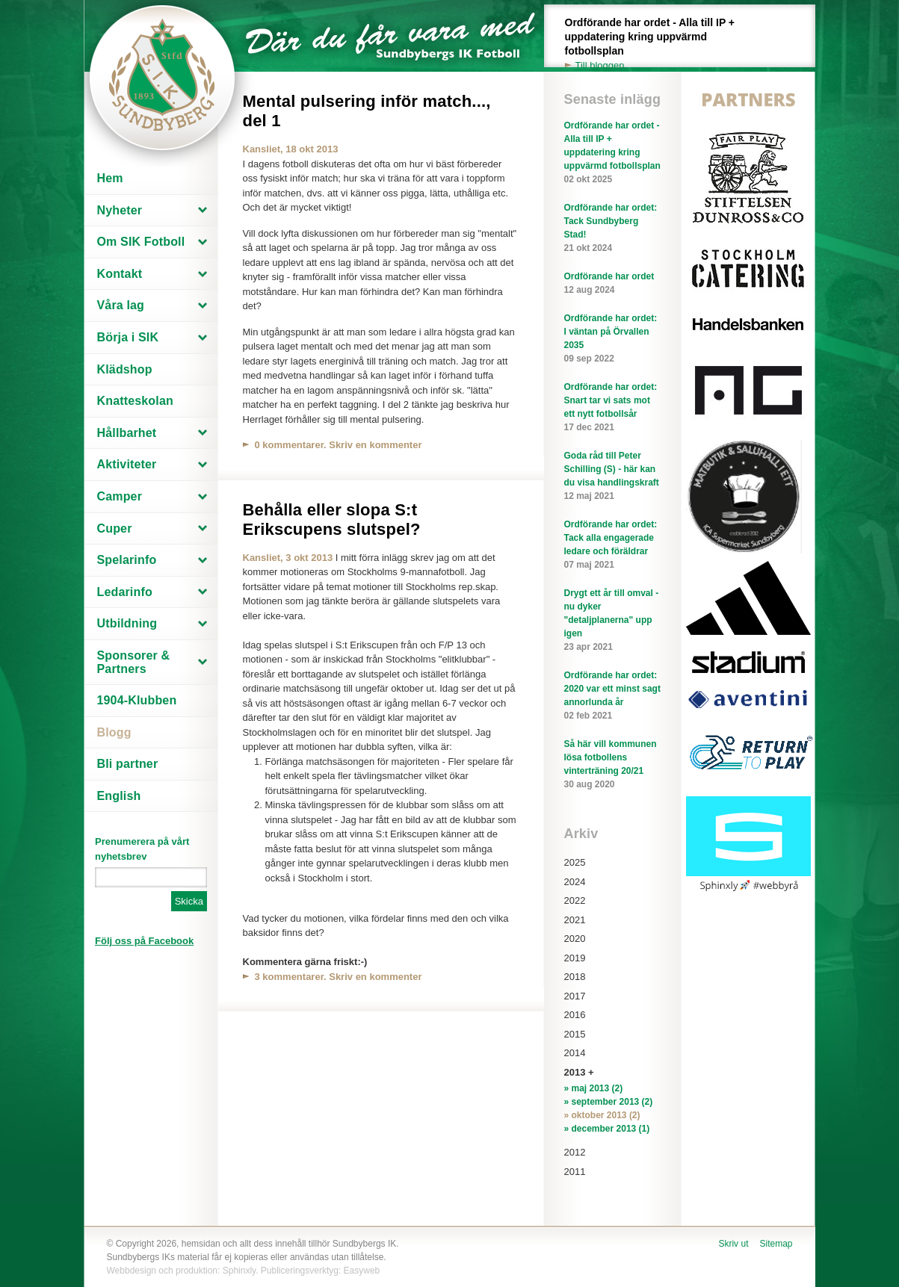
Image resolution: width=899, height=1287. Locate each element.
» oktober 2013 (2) (602, 1115)
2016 (575, 1014)
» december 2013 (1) (607, 1128)
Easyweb (362, 1270)
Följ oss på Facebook (144, 940)
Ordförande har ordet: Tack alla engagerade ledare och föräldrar (612, 545)
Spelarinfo (127, 559)
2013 (575, 1072)
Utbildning (127, 623)
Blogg (114, 732)
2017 (575, 996)
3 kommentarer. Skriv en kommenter (338, 976)
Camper (120, 496)
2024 (575, 881)
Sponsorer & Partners (133, 662)
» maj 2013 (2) (593, 1088)
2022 (575, 900)
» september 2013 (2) (608, 1102)
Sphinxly (239, 1270)
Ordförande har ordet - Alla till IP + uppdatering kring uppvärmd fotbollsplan (658, 44)
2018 (575, 976)
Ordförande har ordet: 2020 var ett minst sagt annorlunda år (612, 696)
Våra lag (121, 305)
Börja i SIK (128, 337)
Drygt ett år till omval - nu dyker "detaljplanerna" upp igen (612, 621)
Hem (110, 178)
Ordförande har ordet (612, 284)
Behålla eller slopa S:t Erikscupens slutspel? (332, 519)
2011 (575, 1171)
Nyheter (120, 210)
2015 (575, 1034)
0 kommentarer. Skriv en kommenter (338, 444)
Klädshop (124, 369)
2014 (575, 1052)
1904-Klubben (137, 700)
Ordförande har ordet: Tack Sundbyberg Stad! (612, 228)
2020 (575, 938)
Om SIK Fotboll (141, 241)
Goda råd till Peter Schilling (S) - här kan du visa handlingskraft (612, 476)
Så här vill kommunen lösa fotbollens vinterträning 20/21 (612, 765)
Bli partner (127, 763)
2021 (575, 919)
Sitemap (775, 1243)
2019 (575, 958)
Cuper (114, 528)
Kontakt (120, 273)
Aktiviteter (127, 464)
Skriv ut (733, 1243)
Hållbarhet (127, 433)
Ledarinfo (124, 592)
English (119, 796)
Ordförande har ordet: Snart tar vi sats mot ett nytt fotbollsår (612, 408)
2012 (575, 1152)
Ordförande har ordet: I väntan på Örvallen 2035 (612, 339)
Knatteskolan (135, 400)
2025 (575, 862)
